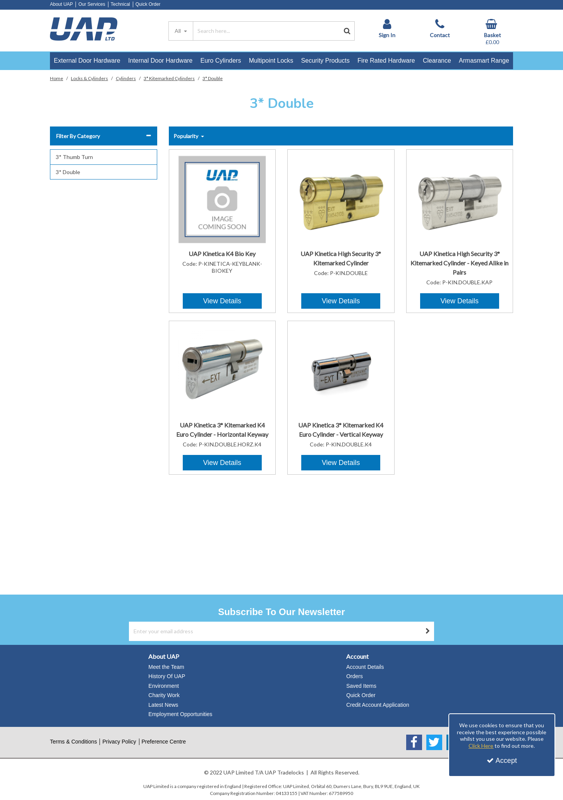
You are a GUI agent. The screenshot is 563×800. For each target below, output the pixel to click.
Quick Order (148, 4)
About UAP (61, 4)
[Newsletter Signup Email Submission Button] (428, 631)
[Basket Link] (492, 32)
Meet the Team (166, 667)
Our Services (91, 4)
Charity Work (164, 695)
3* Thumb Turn (74, 157)
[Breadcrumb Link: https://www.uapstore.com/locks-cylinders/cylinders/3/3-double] (213, 78)
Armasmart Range (484, 60)
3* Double (68, 172)
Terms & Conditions (73, 741)
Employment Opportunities (180, 714)
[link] (414, 742)
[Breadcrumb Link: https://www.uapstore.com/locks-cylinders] (89, 78)
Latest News (163, 705)
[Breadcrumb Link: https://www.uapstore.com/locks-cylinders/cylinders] (126, 78)
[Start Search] (347, 31)
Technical (120, 4)
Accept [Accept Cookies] (502, 760)
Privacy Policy (119, 741)
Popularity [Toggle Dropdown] (186, 136)
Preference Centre (164, 741)
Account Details (365, 667)
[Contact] (439, 28)
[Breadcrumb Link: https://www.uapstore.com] (56, 78)
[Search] (266, 31)
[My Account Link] (386, 28)
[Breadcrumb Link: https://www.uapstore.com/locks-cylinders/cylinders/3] (169, 78)
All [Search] (178, 30)
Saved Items (361, 686)
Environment (163, 686)
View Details (222, 301)
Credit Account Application (377, 705)
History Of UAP (166, 676)
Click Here (481, 745)
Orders (354, 676)
